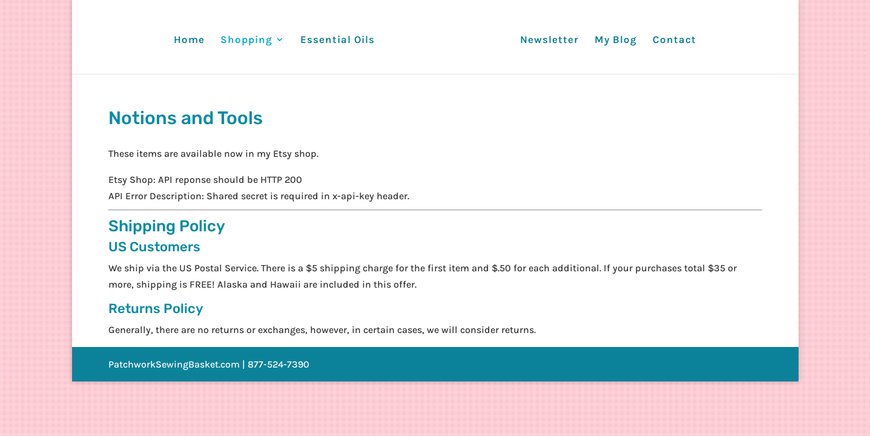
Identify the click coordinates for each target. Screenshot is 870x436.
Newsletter (549, 40)
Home (189, 40)
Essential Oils (337, 40)
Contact (674, 40)
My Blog (616, 40)
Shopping (246, 40)
